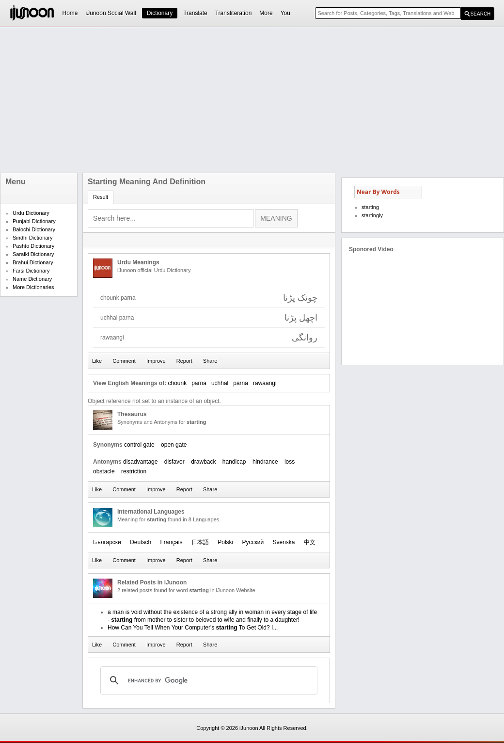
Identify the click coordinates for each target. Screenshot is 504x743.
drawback (203, 461)
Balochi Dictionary (34, 229)
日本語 (200, 542)
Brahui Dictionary (33, 262)
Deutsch (140, 542)
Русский (253, 542)
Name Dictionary (32, 279)
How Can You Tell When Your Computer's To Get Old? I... (193, 627)
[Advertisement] (203, 100)
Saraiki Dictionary (33, 254)
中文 (309, 542)
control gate (139, 444)
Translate (195, 13)
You (285, 13)
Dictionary (160, 13)
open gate (174, 444)
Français (171, 542)
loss (289, 461)
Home (70, 13)
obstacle (104, 471)
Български (107, 542)
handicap (234, 461)
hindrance (265, 461)
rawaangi (265, 383)
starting (370, 207)
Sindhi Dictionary (33, 238)
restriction (133, 471)
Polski (225, 542)
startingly (372, 215)
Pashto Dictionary (33, 246)
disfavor (174, 461)
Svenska (283, 542)
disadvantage (140, 461)
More (265, 13)
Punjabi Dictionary (34, 221)
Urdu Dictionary (31, 213)
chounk (177, 383)
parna (198, 383)
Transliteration (233, 13)
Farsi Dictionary (31, 271)
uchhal (219, 383)
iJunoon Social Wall (111, 13)
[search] (207, 680)
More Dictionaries (33, 287)
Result (100, 197)
